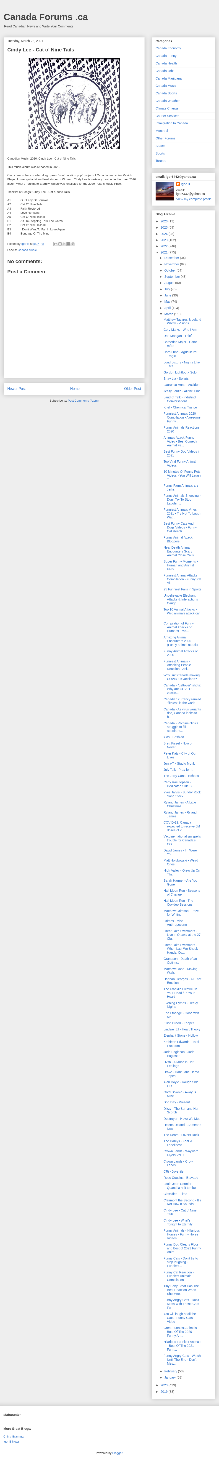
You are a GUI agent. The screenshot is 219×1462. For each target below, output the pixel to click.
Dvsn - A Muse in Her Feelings (179, 1064)
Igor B (185, 184)
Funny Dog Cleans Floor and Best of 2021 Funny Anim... (182, 1248)
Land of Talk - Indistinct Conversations (180, 399)
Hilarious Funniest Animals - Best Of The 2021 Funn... (182, 1345)
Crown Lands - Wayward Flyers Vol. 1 (181, 1153)
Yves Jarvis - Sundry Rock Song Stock (182, 794)
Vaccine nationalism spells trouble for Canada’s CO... (182, 840)
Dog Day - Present (177, 1102)
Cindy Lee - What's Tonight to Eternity (178, 1222)
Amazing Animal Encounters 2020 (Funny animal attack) (181, 641)
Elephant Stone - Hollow (181, 1035)
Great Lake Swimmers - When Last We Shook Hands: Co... (181, 949)
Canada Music (27, 250)
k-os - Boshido (174, 737)
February (171, 1371)
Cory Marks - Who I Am (180, 329)
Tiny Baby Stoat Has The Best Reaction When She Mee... (181, 1290)
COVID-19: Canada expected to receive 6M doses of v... (182, 826)
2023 (165, 240)
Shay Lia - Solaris (176, 378)
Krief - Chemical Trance (180, 407)
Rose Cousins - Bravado (181, 1177)
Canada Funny (166, 56)
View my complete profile (194, 199)
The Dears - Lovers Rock (181, 1135)
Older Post (132, 389)
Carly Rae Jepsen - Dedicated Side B (178, 784)
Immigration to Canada (172, 123)
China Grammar (13, 1436)
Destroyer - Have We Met (182, 1119)
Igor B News (11, 1441)
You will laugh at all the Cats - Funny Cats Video (180, 1317)
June (168, 295)
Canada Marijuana (169, 78)
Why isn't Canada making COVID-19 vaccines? (182, 677)
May (167, 301)
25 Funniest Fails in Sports (182, 589)
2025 (165, 227)
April (168, 308)
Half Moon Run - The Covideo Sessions (178, 902)
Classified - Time (175, 1194)
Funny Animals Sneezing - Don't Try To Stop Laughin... (182, 499)
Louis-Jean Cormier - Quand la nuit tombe (180, 1186)
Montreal (162, 131)
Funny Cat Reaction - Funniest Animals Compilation (179, 1276)
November (172, 264)
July (167, 289)
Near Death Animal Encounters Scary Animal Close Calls (179, 551)
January (170, 1377)
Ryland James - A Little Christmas (180, 804)
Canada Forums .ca (46, 17)
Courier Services (167, 116)
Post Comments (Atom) (83, 400)
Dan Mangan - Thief (178, 336)
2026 (165, 221)
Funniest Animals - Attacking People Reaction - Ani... (177, 665)
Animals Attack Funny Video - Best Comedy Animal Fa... (180, 441)
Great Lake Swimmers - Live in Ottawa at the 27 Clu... (182, 935)
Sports (160, 153)
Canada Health (166, 63)
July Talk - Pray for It (178, 769)
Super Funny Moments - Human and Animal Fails (181, 565)
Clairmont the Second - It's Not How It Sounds (182, 1202)
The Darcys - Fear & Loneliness (178, 1143)
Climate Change (167, 108)
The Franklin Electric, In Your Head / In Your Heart (180, 993)
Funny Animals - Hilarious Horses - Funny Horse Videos (182, 1234)
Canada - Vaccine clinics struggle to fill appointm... (181, 727)
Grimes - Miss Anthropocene (175, 923)
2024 (165, 234)
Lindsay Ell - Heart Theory (182, 1029)
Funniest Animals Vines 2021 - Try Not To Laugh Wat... (182, 513)
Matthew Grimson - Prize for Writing (181, 913)
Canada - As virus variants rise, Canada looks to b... (182, 713)
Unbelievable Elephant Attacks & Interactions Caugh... (181, 599)
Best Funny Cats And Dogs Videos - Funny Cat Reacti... (180, 527)
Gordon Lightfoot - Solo (180, 372)
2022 (165, 246)
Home (75, 389)
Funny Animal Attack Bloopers (178, 539)
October (170, 270)
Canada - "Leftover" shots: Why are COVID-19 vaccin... (182, 689)
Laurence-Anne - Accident (182, 385)
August (169, 283)
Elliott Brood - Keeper (179, 1023)
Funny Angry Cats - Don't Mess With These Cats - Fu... (182, 1304)
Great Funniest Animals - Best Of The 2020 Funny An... (181, 1331)
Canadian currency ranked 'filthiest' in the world (182, 701)
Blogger (117, 1453)
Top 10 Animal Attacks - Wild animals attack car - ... (182, 613)
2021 (165, 252)
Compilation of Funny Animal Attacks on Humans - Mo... (179, 627)
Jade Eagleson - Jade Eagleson (179, 1054)
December (172, 258)
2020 (165, 1385)
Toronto (161, 161)
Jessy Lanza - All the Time (182, 391)
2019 (165, 1391)
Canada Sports (166, 93)
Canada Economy (168, 48)
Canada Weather (168, 101)
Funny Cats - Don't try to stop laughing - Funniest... (181, 1262)
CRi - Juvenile (173, 1171)
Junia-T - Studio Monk (179, 763)
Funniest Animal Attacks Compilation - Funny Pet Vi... (182, 579)
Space (160, 146)
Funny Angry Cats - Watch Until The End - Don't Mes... (182, 1359)
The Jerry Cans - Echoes (181, 776)
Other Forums (165, 138)
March (169, 314)
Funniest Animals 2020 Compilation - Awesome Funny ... (182, 417)
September (172, 276)
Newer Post (16, 389)
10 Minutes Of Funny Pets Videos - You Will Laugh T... (182, 475)
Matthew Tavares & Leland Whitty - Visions (182, 321)
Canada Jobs (165, 71)
